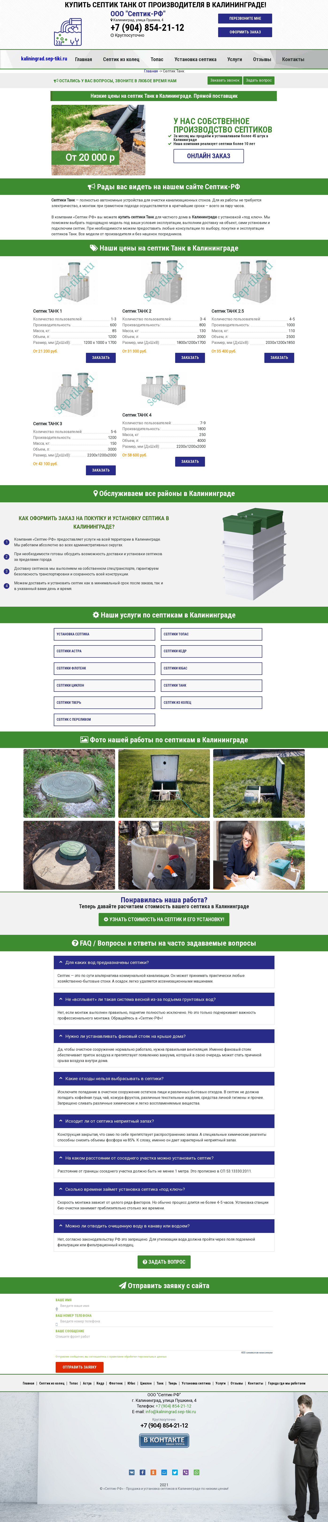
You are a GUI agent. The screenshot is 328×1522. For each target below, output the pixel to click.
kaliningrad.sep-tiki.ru (44, 58)
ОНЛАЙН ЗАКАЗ (208, 156)
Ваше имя (64, 1298)
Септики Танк (175, 686)
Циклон (146, 1382)
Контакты (293, 59)
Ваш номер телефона (74, 1314)
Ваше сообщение (70, 1329)
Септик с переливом (74, 720)
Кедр (100, 1382)
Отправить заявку (79, 1365)
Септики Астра (69, 652)
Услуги (234, 59)
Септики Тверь (69, 703)
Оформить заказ (245, 32)
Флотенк (116, 1382)
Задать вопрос (259, 80)
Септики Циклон (70, 686)
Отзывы (262, 59)
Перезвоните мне (245, 18)
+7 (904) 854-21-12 (147, 27)
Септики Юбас (175, 669)
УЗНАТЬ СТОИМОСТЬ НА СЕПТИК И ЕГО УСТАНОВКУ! (164, 920)
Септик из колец (121, 59)
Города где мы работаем (286, 1382)
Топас (156, 59)
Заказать (100, 358)
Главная (83, 59)
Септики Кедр (175, 652)
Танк (160, 1382)
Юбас (131, 1382)
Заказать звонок (224, 80)
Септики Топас (176, 635)
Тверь (172, 1382)
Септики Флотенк (71, 669)
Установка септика (195, 59)
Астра (87, 1382)
